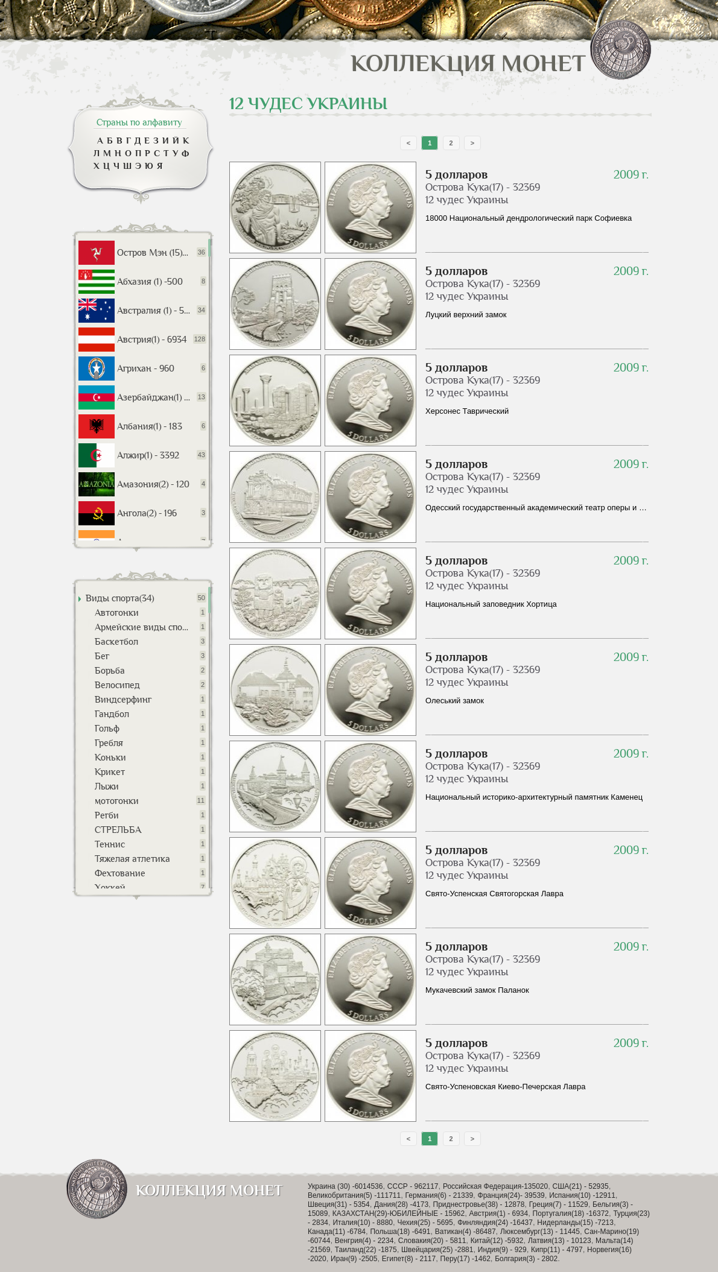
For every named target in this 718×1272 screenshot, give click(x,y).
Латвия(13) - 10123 (559, 1240)
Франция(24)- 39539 (511, 1195)
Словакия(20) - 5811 (432, 1240)
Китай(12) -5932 (497, 1240)
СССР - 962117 (413, 1186)
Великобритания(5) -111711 (354, 1195)
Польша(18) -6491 (400, 1231)
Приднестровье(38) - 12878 (479, 1204)
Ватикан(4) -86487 (465, 1231)
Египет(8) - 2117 (409, 1259)
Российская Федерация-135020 (495, 1186)
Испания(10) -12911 (582, 1195)
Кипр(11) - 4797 (557, 1249)
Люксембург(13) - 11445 (540, 1231)
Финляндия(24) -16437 (495, 1222)
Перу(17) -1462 (465, 1259)
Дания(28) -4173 (401, 1204)
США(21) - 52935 (581, 1186)
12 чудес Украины (466, 200)
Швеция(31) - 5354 (339, 1204)
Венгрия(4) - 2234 (364, 1240)
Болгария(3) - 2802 (526, 1259)
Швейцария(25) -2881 (437, 1249)
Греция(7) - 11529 (558, 1204)
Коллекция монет (501, 63)
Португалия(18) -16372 (571, 1213)
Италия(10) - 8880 (362, 1222)
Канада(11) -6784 (337, 1231)
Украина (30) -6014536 (345, 1186)
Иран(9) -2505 (354, 1259)
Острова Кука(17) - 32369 (482, 187)
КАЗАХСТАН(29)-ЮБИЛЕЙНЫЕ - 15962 (398, 1213)
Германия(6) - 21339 (439, 1195)
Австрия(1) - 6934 (499, 1213)
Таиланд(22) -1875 (366, 1249)
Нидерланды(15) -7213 (575, 1222)
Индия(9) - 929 (502, 1249)
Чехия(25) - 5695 (425, 1222)
